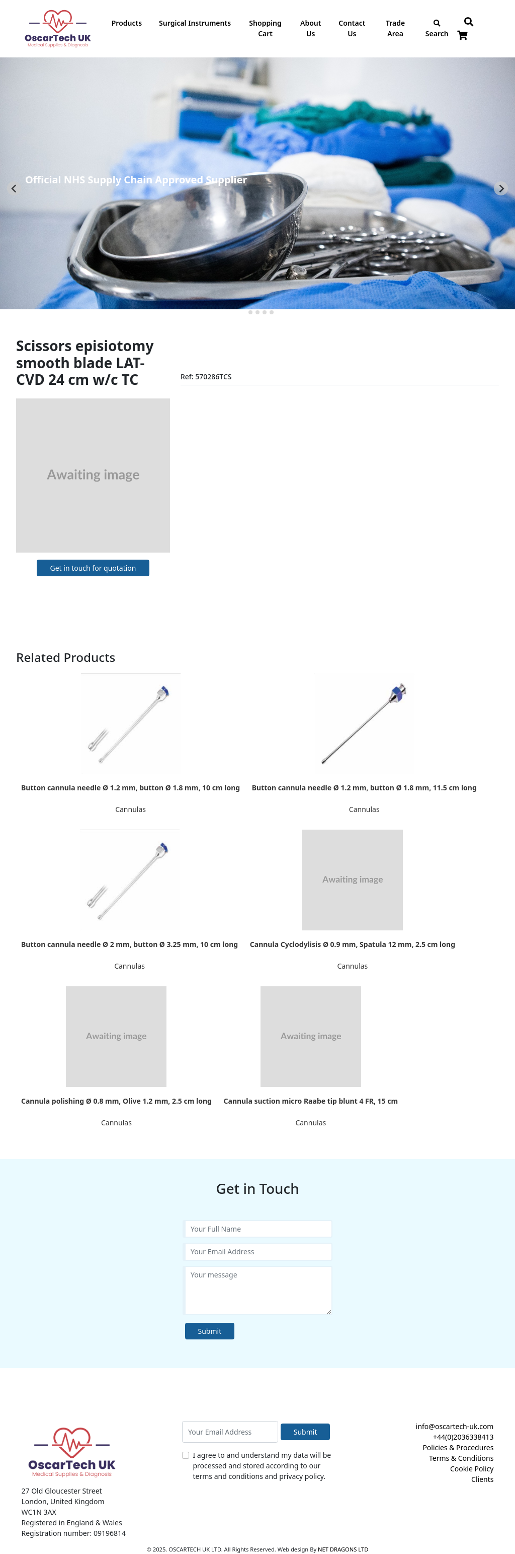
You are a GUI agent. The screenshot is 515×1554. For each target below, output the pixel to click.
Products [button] (127, 23)
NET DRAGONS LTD (343, 1549)
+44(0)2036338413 (463, 1437)
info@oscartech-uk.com (455, 1426)
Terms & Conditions (461, 1458)
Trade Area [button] (395, 28)
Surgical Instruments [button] (195, 23)
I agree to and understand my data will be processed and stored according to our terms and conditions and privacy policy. (262, 1465)
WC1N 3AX (39, 1512)
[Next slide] (501, 188)
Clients (482, 1479)
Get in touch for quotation (93, 568)
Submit (210, 1331)
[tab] (243, 312)
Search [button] (437, 29)
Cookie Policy (471, 1468)
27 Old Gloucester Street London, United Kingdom (63, 1496)
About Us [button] (310, 28)
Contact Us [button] (351, 28)
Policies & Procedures (457, 1447)
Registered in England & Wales (72, 1522)
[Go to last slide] (14, 188)
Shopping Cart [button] (265, 28)
